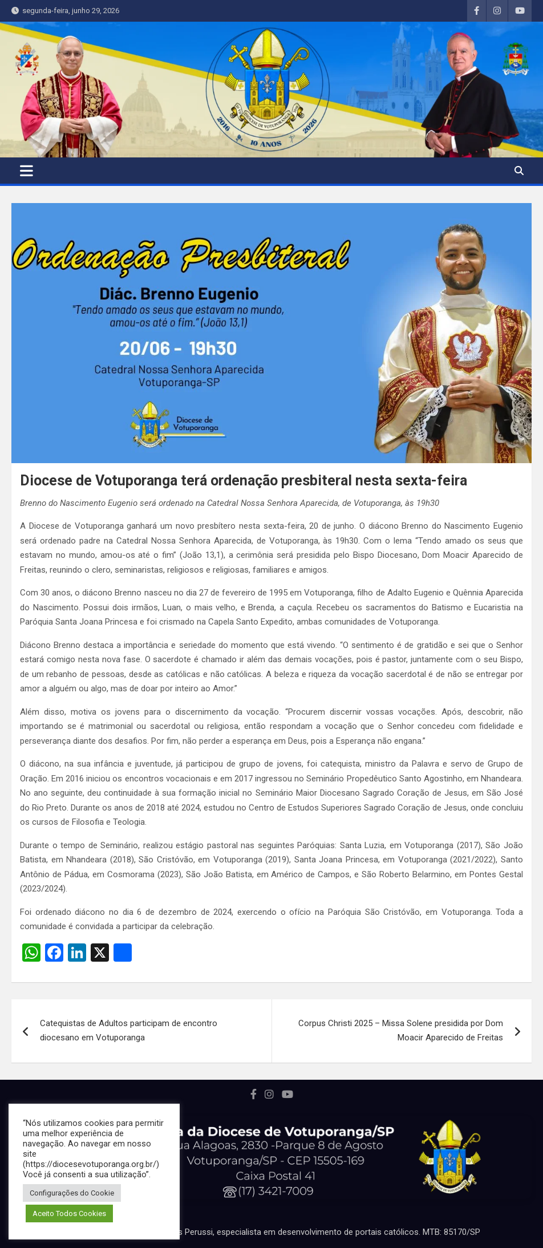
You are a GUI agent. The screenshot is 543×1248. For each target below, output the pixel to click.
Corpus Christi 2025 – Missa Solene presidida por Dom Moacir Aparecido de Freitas (400, 1030)
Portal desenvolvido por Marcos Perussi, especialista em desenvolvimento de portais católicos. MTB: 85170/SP (271, 1232)
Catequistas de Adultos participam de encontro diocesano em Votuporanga (128, 1030)
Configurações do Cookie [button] (72, 1193)
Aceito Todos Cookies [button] (69, 1213)
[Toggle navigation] (26, 170)
